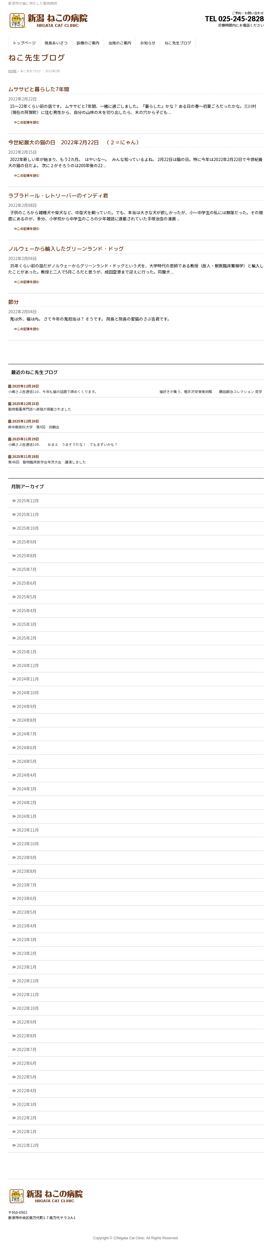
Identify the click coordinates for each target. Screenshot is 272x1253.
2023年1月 (27, 967)
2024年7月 (27, 734)
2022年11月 (28, 994)
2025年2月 (27, 638)
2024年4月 (27, 775)
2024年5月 (27, 761)
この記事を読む (28, 122)
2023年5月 (27, 912)
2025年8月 (27, 555)
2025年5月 (27, 597)
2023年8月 (27, 871)
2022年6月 (27, 1063)
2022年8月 (27, 1036)
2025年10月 (28, 528)
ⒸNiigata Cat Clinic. (129, 1238)
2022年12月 (28, 981)
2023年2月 (27, 953)
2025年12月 (28, 500)
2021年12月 (28, 1145)
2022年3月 (27, 1104)
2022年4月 (27, 1090)
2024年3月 (27, 789)
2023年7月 (27, 885)
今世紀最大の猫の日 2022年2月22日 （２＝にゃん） (74, 142)
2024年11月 (28, 679)
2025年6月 (27, 583)
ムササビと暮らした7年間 (38, 89)
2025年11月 (28, 514)
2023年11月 (28, 830)
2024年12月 (28, 665)
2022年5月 (27, 1077)
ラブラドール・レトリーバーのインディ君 (58, 195)
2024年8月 (27, 720)
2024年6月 (27, 747)
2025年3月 (27, 624)
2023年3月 (27, 939)
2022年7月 (27, 1049)
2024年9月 (27, 706)
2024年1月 (27, 816)
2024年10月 (28, 692)
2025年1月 (27, 652)
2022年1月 (27, 1131)
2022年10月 (28, 1008)
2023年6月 (27, 898)
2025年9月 (27, 542)
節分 (13, 302)
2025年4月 (27, 610)
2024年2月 (27, 802)
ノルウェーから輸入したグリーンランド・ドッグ (66, 248)
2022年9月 (27, 1022)
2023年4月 (27, 926)
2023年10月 (28, 844)
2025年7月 (27, 569)
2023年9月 (27, 857)
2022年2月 (27, 1118)
